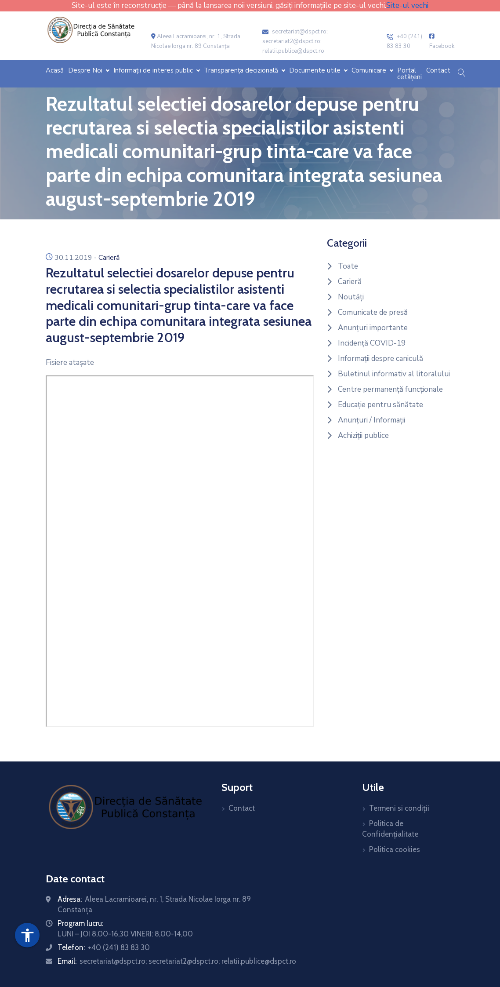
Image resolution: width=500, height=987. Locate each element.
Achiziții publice (363, 435)
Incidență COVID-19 (372, 343)
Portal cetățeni (409, 73)
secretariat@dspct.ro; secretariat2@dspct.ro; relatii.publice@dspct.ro (295, 41)
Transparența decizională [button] (242, 70)
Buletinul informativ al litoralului (394, 374)
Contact (438, 70)
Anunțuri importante (373, 328)
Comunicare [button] (369, 70)
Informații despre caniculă (380, 358)
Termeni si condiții (399, 808)
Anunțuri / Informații (371, 420)
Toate (348, 266)
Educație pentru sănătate (380, 405)
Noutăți (351, 297)
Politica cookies (394, 849)
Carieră (109, 257)
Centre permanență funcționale (390, 389)
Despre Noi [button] (86, 70)
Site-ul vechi (407, 5)
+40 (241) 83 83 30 (119, 947)
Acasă (55, 70)
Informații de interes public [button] (154, 70)
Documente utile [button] (315, 70)
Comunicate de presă (373, 312)
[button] (461, 73)
